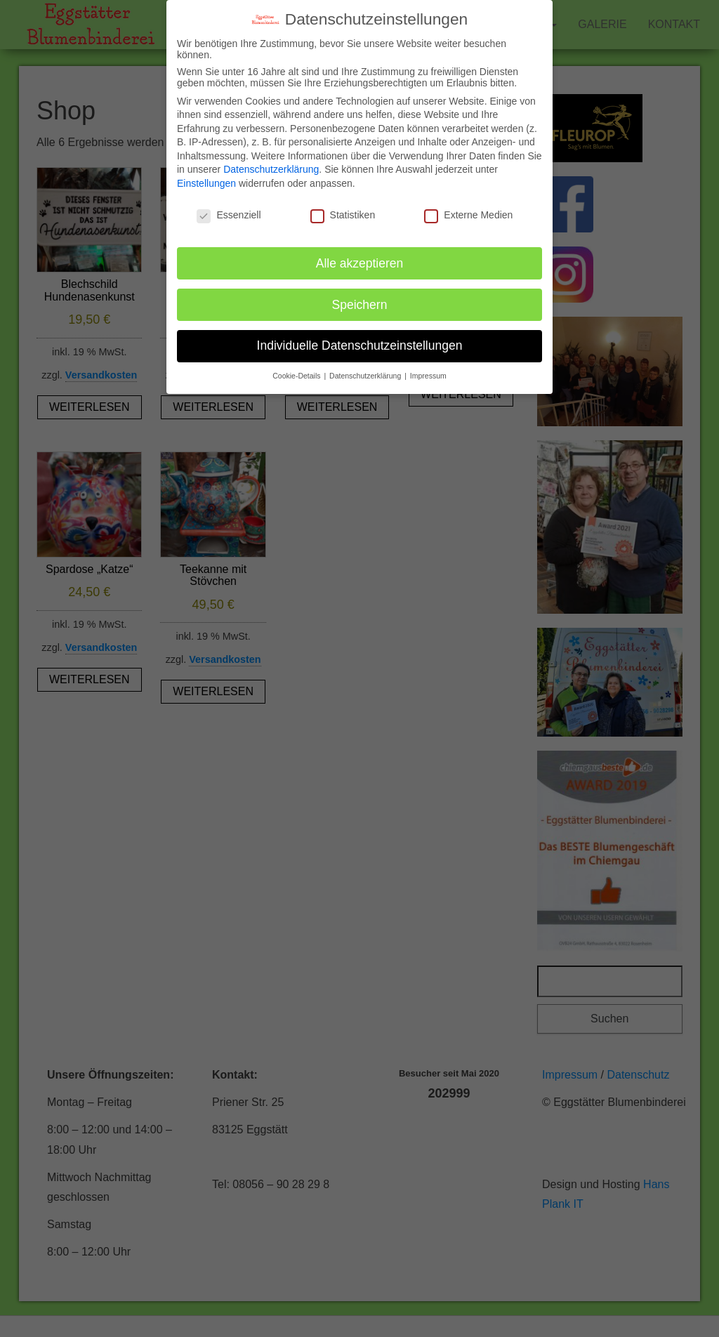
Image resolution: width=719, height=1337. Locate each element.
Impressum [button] (428, 364)
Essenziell (228, 203)
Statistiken (343, 203)
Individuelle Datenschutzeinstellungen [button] (360, 334)
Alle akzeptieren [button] (360, 251)
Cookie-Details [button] (297, 364)
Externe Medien (468, 203)
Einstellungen (206, 172)
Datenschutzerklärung (271, 158)
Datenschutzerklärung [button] (366, 364)
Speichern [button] (360, 293)
